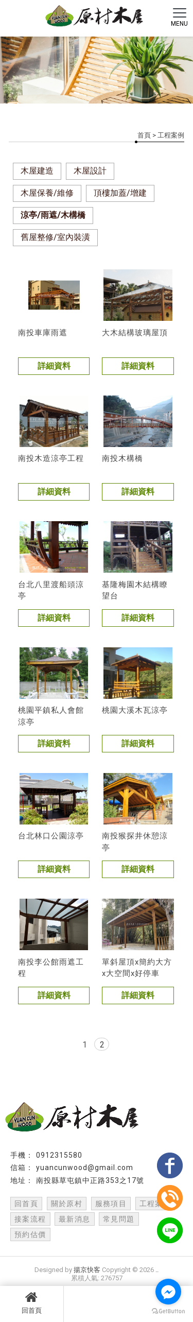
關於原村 (67, 1203)
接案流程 (30, 1219)
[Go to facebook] (168, 1291)
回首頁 (32, 1302)
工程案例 (155, 1203)
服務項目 (111, 1203)
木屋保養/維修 (47, 193)
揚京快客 (87, 1270)
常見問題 (119, 1219)
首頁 (144, 135)
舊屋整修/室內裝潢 (55, 237)
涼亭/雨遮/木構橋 (53, 215)
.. (157, 1270)
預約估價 (30, 1234)
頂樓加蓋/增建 (120, 193)
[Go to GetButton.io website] (168, 1311)
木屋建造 (37, 171)
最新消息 (75, 1219)
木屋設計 (90, 171)
